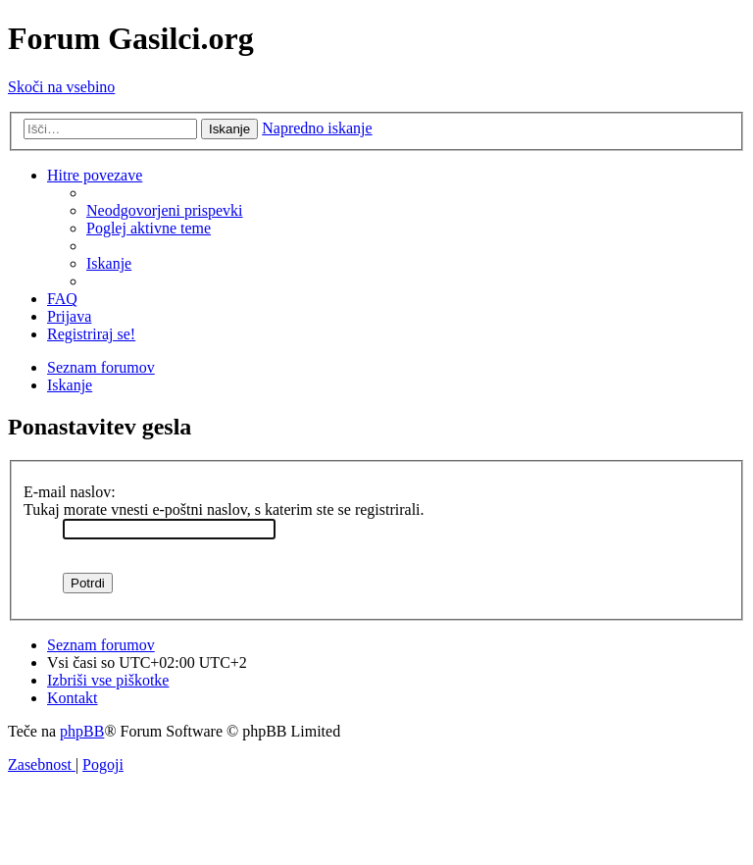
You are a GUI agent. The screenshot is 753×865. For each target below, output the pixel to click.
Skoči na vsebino (61, 86)
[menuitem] (164, 210)
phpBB (82, 731)
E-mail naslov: (70, 491)
